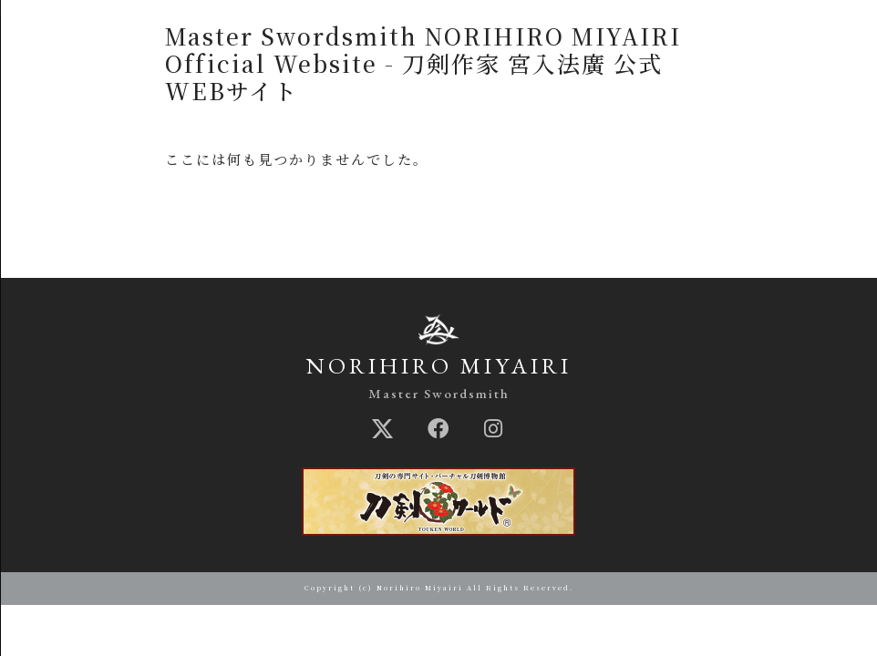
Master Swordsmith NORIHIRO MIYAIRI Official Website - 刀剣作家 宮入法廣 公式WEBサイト (423, 63)
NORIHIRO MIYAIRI (439, 365)
